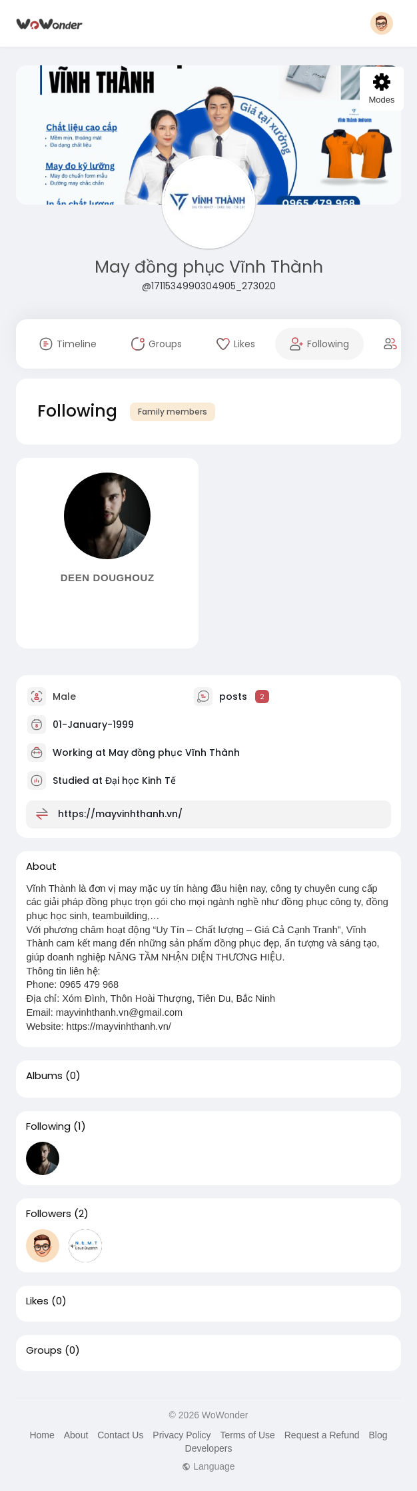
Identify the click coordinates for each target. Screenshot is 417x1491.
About (76, 1435)
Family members (172, 411)
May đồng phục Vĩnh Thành (209, 267)
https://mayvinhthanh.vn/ (120, 813)
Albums (44, 1075)
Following (48, 1126)
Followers (48, 1213)
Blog (377, 1435)
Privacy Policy (181, 1435)
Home (41, 1435)
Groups (44, 1350)
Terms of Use (247, 1435)
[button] (381, 23)
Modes (381, 89)
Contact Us (120, 1435)
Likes (37, 1301)
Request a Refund (322, 1435)
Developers (208, 1448)
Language (208, 1466)
